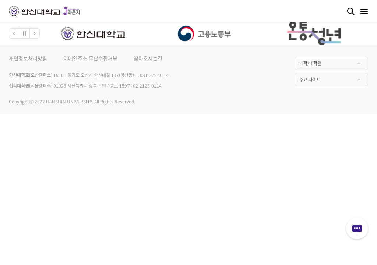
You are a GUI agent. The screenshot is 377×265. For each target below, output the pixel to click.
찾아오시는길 (148, 58)
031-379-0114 (154, 75)
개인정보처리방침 (28, 58)
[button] (14, 33)
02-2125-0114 (147, 85)
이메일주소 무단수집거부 (90, 58)
